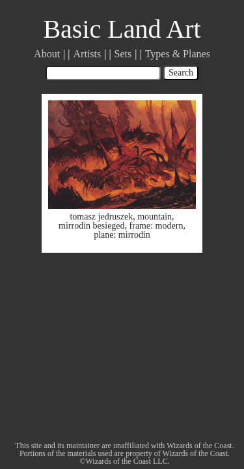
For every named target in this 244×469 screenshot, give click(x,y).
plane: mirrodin (122, 235)
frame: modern (156, 226)
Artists (88, 53)
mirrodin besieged (91, 226)
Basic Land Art (121, 29)
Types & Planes (177, 53)
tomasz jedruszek (101, 216)
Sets (123, 53)
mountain (154, 216)
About (47, 53)
